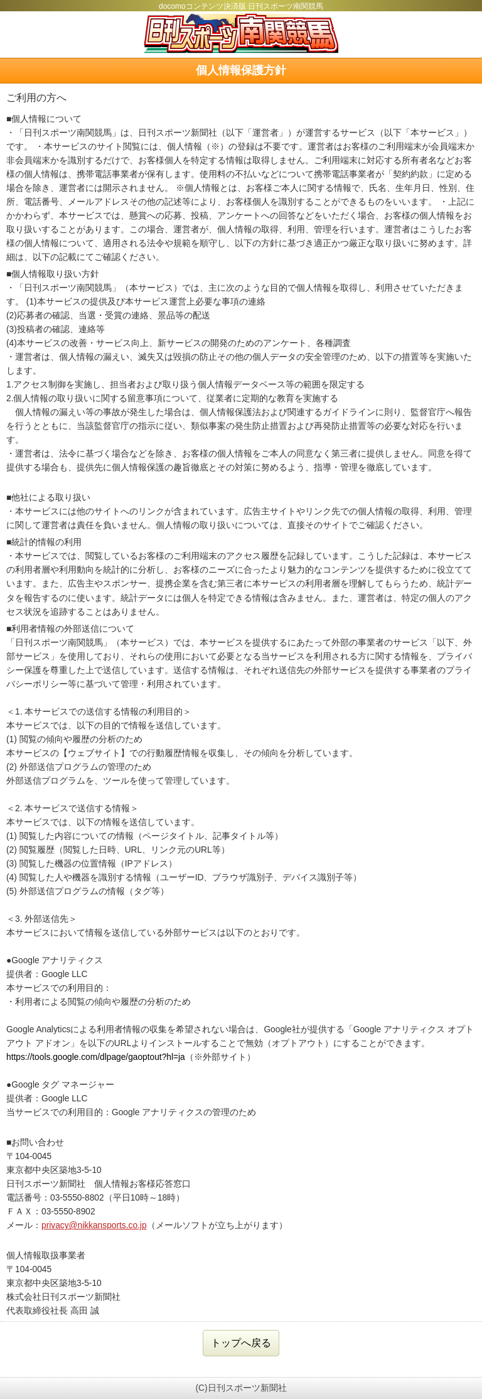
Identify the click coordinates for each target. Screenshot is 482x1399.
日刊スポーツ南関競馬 (241, 33)
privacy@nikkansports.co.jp (94, 1225)
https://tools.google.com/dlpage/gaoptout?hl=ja (95, 1057)
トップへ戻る (241, 1342)
